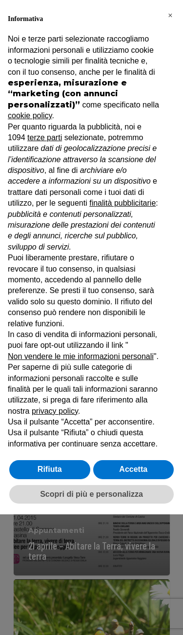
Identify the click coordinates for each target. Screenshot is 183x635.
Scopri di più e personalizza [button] (91, 494)
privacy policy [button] (55, 411)
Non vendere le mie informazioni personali (81, 356)
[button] (170, 15)
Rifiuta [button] (50, 469)
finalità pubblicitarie (122, 203)
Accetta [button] (133, 469)
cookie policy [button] (30, 115)
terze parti (44, 137)
